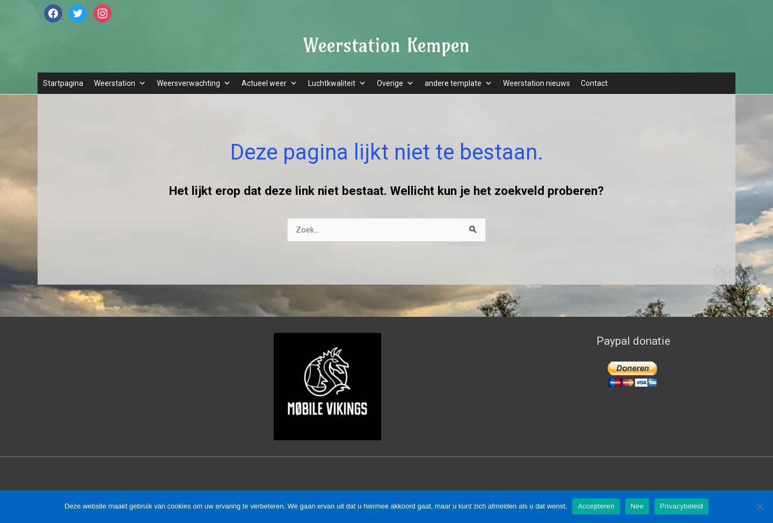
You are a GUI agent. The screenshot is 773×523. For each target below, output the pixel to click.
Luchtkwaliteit (337, 83)
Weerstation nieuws (536, 83)
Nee (637, 506)
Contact (594, 83)
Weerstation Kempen (386, 45)
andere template (458, 83)
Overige (395, 83)
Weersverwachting (194, 83)
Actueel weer (269, 83)
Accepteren (596, 506)
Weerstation (120, 83)
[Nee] (759, 506)
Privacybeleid (681, 506)
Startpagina (63, 83)
